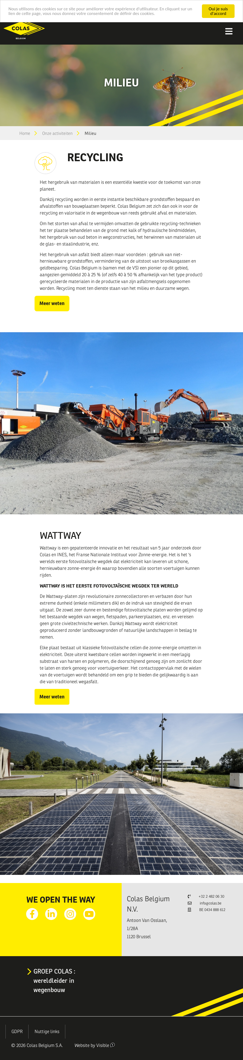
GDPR (17, 1031)
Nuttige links (47, 1031)
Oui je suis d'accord (218, 11)
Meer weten (51, 303)
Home (24, 133)
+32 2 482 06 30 (211, 896)
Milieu (90, 133)
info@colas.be (211, 903)
